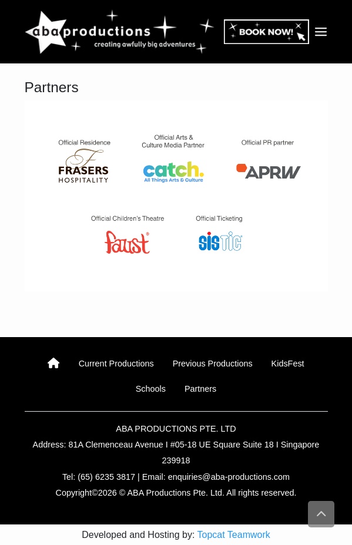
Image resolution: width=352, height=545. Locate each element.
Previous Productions (213, 363)
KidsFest (287, 363)
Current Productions (116, 363)
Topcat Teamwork (233, 535)
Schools (151, 388)
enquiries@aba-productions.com (229, 477)
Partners (200, 388)
